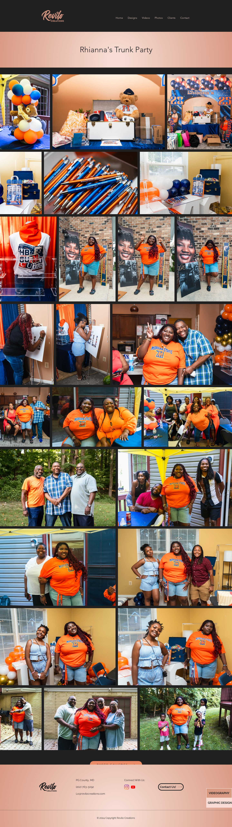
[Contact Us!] (171, 787)
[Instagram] (126, 787)
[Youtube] (133, 787)
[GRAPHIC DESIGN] (220, 803)
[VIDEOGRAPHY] (219, 793)
